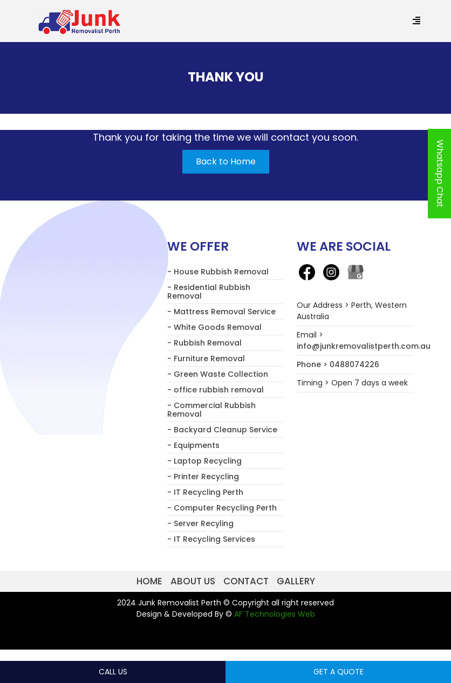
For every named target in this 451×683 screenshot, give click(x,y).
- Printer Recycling (203, 476)
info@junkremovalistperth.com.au (363, 346)
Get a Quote (338, 671)
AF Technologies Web (274, 614)
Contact (246, 581)
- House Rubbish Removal (218, 271)
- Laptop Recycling (204, 461)
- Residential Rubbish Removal (208, 291)
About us (192, 581)
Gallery (296, 581)
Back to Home (226, 161)
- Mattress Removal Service (221, 311)
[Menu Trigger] (416, 21)
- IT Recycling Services (211, 539)
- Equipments (193, 445)
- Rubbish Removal (204, 342)
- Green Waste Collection (217, 374)
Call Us (113, 671)
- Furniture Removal (206, 358)
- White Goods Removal (214, 327)
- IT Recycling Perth (205, 492)
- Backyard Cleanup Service (222, 429)
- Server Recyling (200, 523)
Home (149, 581)
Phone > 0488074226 (338, 364)
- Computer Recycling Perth (222, 507)
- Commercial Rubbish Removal (211, 409)
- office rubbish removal (215, 389)
